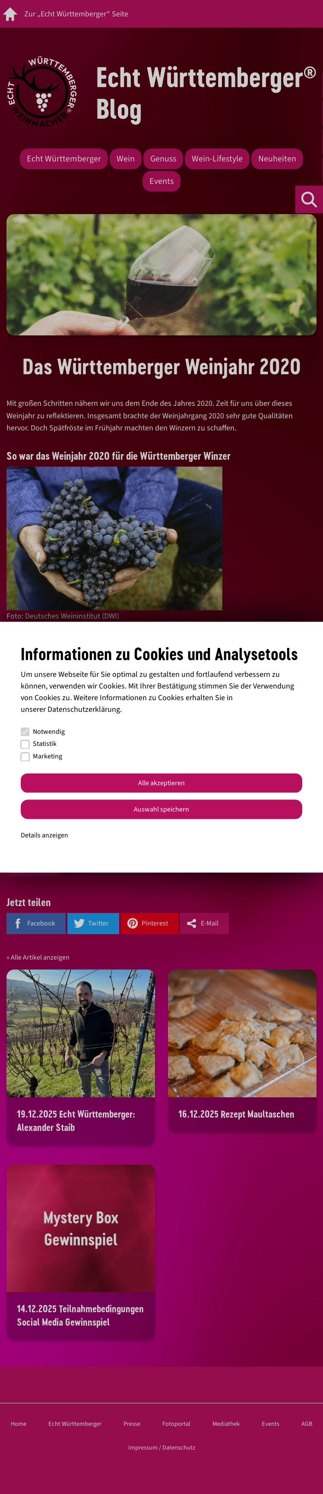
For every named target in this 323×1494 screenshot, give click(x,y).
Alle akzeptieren (161, 783)
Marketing (41, 756)
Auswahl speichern (161, 809)
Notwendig (43, 731)
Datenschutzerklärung (84, 709)
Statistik (39, 744)
